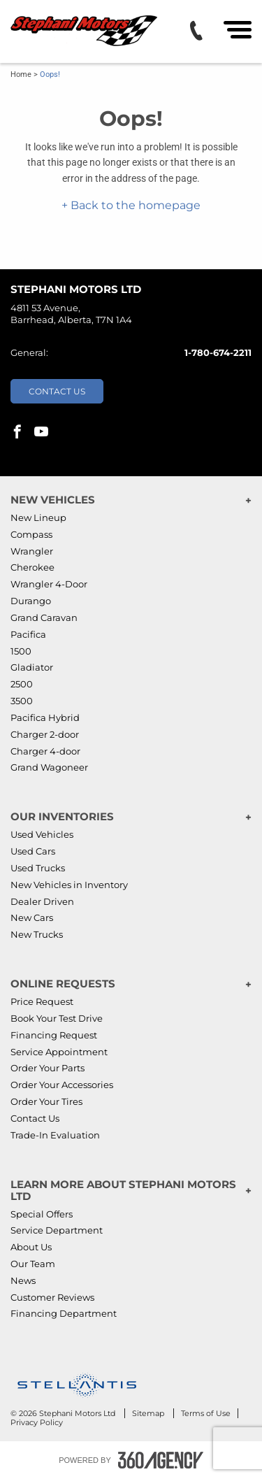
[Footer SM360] (160, 1460)
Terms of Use (206, 1413)
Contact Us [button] (57, 391)
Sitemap (149, 1413)
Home (20, 74)
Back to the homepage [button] (134, 205)
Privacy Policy (36, 1422)
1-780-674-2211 (218, 352)
